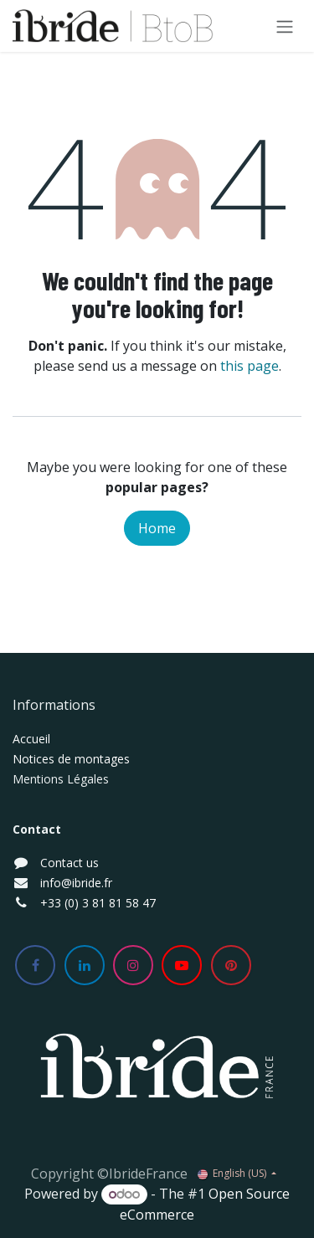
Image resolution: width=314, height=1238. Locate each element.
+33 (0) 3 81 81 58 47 (98, 903)
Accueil (31, 739)
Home (157, 528)
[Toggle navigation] (284, 26)
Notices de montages (71, 759)
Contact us (69, 863)
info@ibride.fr (76, 883)
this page (249, 366)
